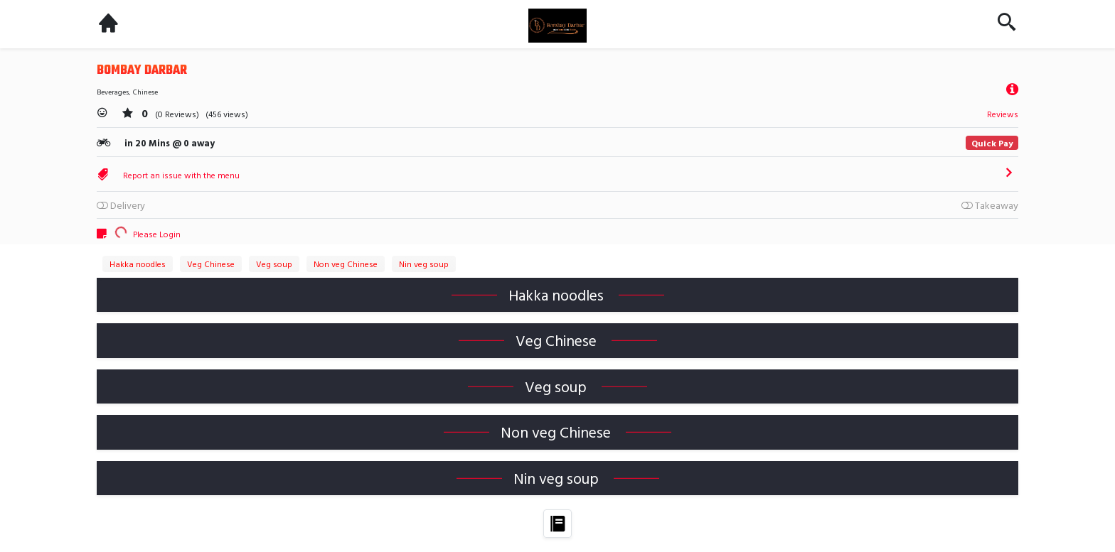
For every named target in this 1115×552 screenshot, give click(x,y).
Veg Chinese (211, 263)
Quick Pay (992, 142)
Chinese (145, 92)
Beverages (113, 92)
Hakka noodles (138, 263)
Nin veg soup (424, 263)
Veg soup (274, 263)
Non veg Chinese (346, 263)
